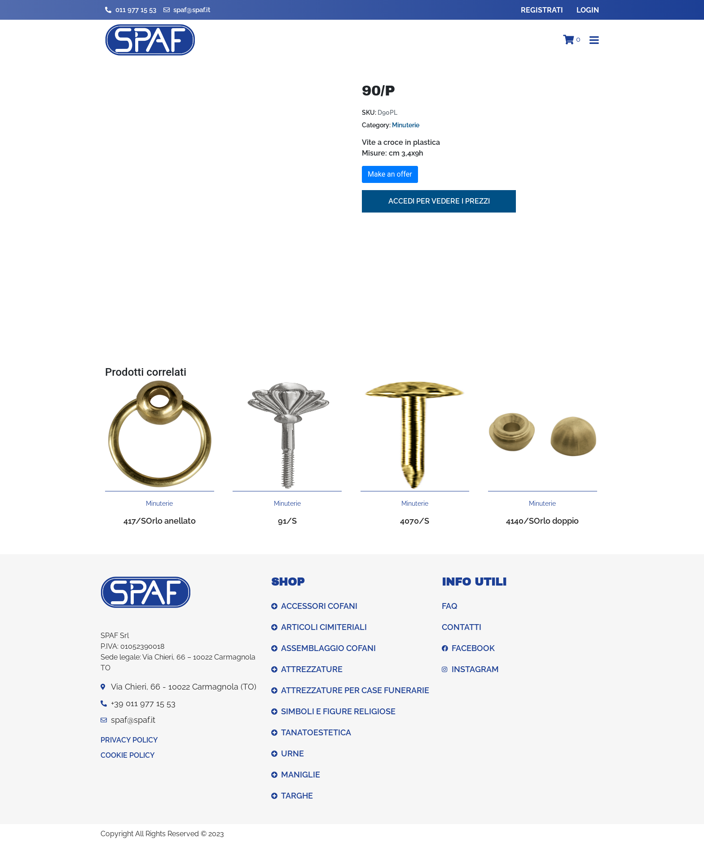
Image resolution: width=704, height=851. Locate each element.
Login (587, 10)
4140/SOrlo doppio (542, 520)
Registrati (542, 10)
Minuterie (405, 125)
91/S (287, 520)
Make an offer (390, 174)
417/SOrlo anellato (159, 520)
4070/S (414, 520)
